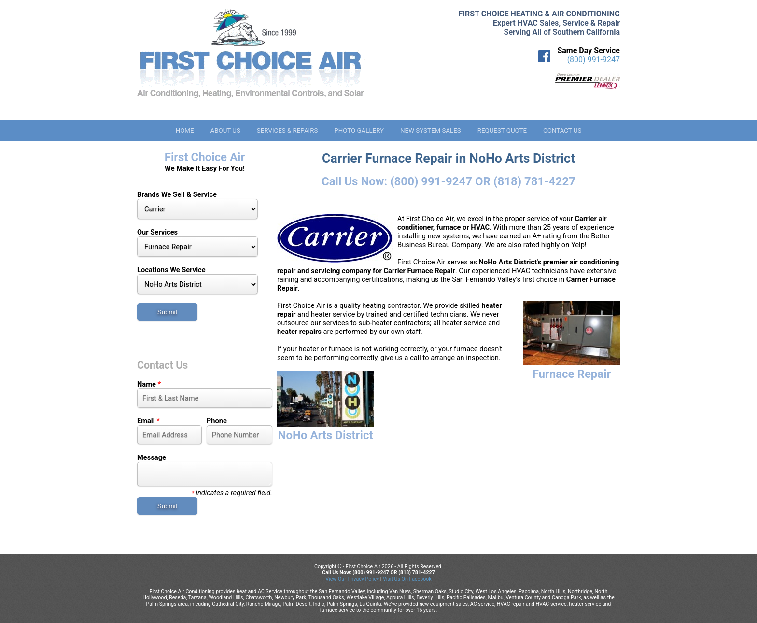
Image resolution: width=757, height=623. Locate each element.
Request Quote (502, 130)
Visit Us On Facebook (407, 579)
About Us (225, 130)
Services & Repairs (287, 130)
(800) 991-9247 (593, 59)
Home (185, 130)
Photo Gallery (359, 130)
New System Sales (430, 130)
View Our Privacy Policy (352, 579)
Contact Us (562, 130)
